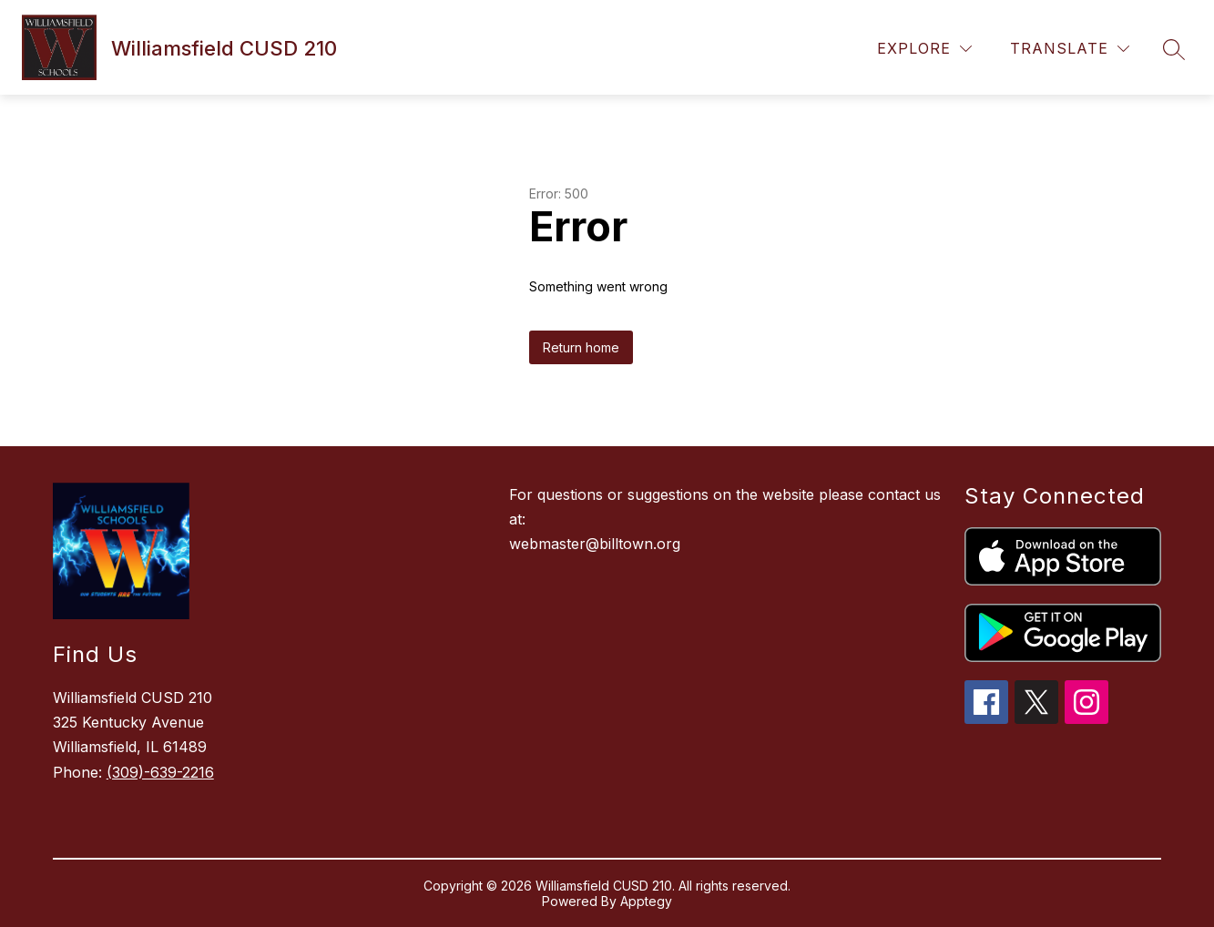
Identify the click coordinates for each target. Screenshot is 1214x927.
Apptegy (646, 901)
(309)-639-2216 (160, 772)
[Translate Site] (1069, 48)
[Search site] (1174, 49)
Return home (581, 347)
